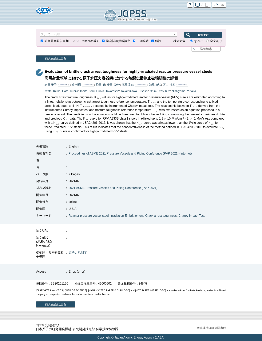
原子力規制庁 (78, 252)
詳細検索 (206, 49)
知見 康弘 (155, 84)
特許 (158, 41)
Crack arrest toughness (161, 215)
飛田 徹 (100, 84)
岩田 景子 (51, 84)
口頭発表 (143, 41)
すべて (199, 41)
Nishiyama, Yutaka (184, 91)
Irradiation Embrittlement (127, 215)
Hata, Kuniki (70, 91)
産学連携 (202, 328)
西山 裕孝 (169, 84)
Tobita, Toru (87, 91)
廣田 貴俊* (113, 84)
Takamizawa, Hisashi (134, 91)
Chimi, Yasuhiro (160, 91)
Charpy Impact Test (191, 215)
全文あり (216, 41)
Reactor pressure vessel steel (89, 215)
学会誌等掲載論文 (118, 41)
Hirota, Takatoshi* (107, 91)
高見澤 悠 (128, 84)
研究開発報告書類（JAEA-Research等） (72, 41)
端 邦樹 (76, 84)
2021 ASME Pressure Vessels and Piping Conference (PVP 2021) (113, 188)
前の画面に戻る (55, 58)
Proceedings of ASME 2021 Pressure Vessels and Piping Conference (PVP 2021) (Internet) (130, 153)
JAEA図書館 (217, 328)
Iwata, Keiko (53, 91)
